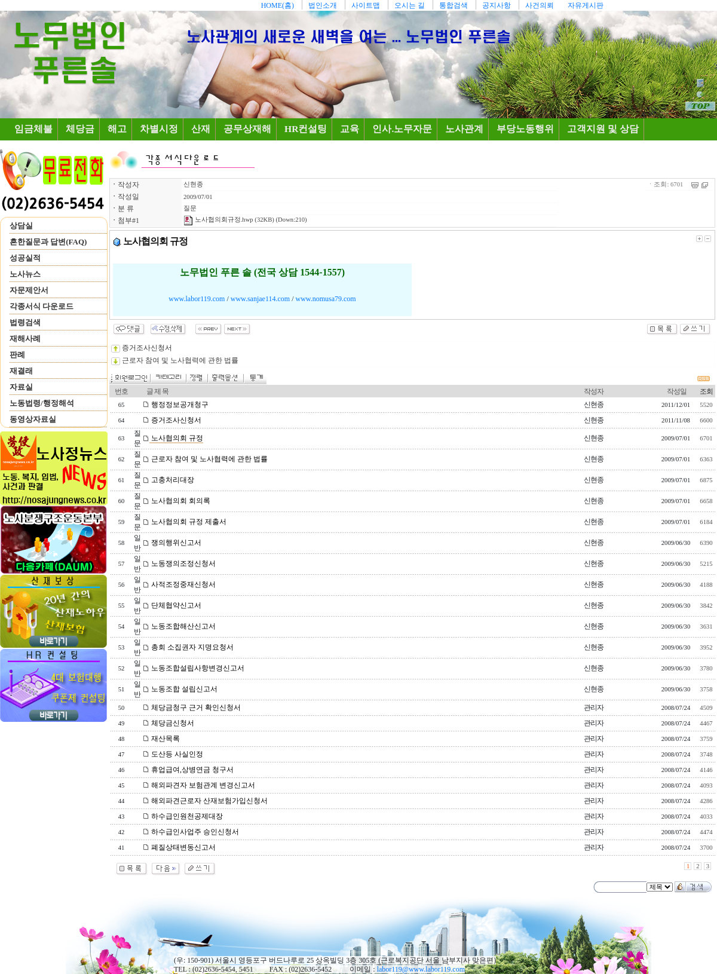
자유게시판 (585, 5)
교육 (349, 129)
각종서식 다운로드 (41, 306)
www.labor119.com (196, 299)
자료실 (21, 386)
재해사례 (25, 338)
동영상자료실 (33, 419)
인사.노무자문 (402, 129)
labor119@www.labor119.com (421, 969)
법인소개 (322, 5)
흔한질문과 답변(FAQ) (48, 241)
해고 (117, 129)
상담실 (21, 225)
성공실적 (25, 257)
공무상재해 (247, 129)
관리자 (593, 707)
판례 (17, 354)
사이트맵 (365, 5)
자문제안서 (29, 290)
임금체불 (35, 128)
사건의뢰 (539, 5)
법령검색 (25, 322)
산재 (200, 129)
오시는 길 (409, 5)
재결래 (21, 370)
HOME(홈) (277, 5)
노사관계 (464, 129)
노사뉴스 (25, 273)
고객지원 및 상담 (603, 129)
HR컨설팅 (305, 129)
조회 (706, 391)
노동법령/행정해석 (42, 403)
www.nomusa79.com (325, 299)
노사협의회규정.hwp (218, 219)
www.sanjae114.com (260, 299)
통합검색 (453, 5)
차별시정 (159, 129)
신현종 (193, 184)
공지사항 (496, 5)
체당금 (80, 129)
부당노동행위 (525, 129)
